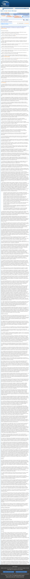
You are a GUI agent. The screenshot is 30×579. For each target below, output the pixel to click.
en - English (11, 8)
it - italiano (15, 8)
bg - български (3, 8)
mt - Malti (20, 8)
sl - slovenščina (27, 8)
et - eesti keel (8, 8)
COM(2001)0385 (6, 56)
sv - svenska (3, 9)
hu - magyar (19, 8)
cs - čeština (5, 8)
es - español (4, 8)
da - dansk (6, 8)
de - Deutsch (7, 8)
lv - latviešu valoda (16, 8)
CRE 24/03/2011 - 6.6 (17, 16)
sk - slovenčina (26, 8)
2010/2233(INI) (3, 28)
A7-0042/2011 (26, 23)
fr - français (12, 8)
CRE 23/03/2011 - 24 (10, 16)
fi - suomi (28, 8)
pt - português (23, 8)
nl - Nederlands (21, 8)
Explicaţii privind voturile (18, 17)
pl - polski (22, 8)
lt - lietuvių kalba (18, 8)
